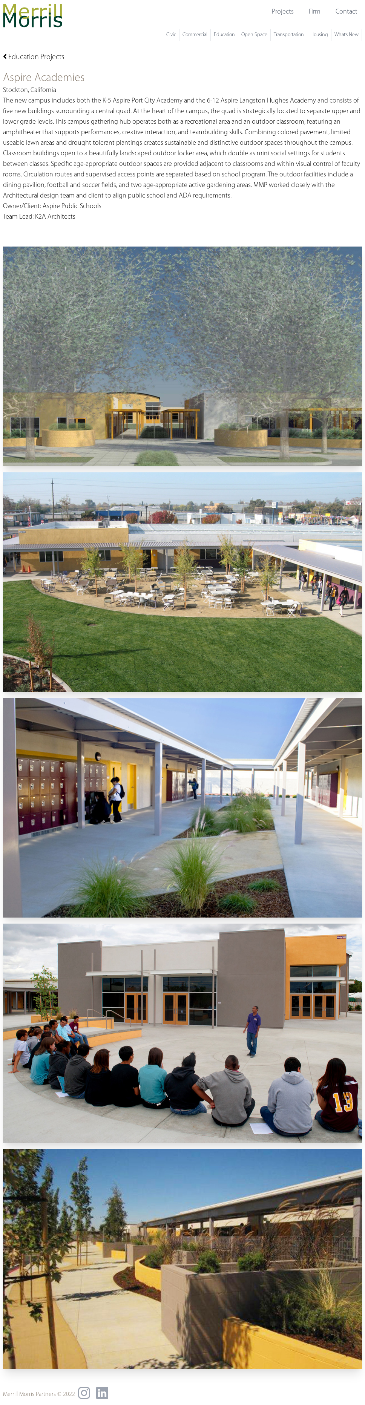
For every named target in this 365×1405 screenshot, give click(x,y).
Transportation (289, 35)
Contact (346, 11)
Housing (319, 35)
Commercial (194, 35)
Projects (283, 11)
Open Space (254, 35)
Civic (171, 35)
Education (224, 35)
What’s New (346, 35)
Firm (315, 11)
